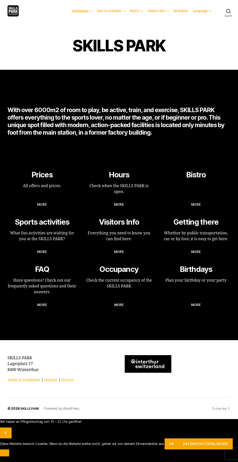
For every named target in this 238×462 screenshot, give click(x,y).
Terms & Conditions (25, 385)
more (42, 210)
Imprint (55, 385)
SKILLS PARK (30, 414)
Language (200, 14)
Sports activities (109, 14)
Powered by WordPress (63, 414)
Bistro (134, 14)
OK (171, 449)
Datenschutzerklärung (205, 449)
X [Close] (5, 438)
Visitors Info (156, 14)
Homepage (80, 14)
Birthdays (181, 14)
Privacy (74, 385)
